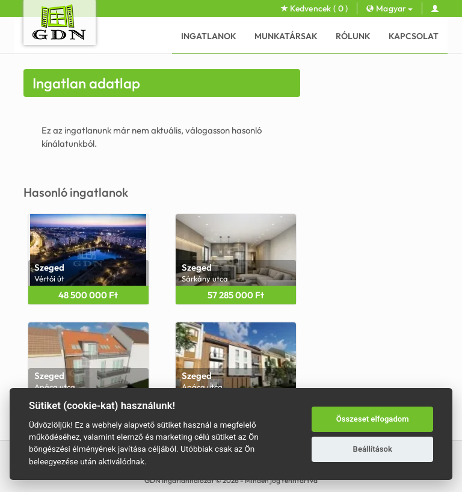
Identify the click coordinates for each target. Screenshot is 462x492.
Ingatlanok (208, 36)
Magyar (389, 8)
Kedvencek (314, 8)
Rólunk (353, 36)
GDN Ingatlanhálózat (179, 480)
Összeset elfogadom (372, 418)
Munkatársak (286, 36)
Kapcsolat (414, 36)
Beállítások (372, 449)
